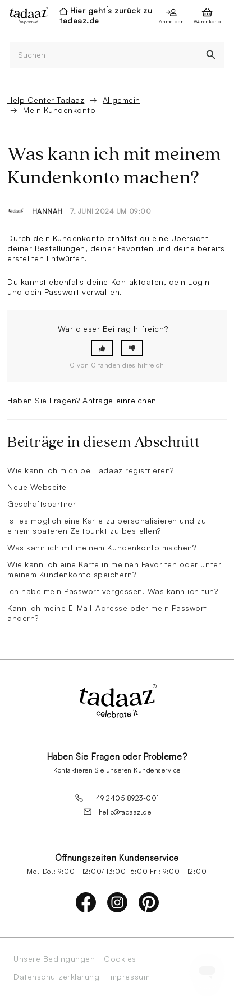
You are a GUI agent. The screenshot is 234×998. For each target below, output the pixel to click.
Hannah (47, 211)
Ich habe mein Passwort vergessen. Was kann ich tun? (112, 591)
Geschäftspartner (41, 504)
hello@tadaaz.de (117, 811)
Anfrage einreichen (119, 400)
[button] (102, 348)
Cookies (120, 958)
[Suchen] (104, 55)
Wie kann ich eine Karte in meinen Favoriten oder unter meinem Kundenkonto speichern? (114, 569)
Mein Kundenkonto (59, 110)
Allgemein (121, 100)
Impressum (129, 976)
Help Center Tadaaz (45, 100)
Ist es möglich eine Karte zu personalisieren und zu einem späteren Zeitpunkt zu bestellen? (107, 525)
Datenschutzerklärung (56, 976)
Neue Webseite (37, 487)
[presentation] (26, 15)
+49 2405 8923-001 (117, 797)
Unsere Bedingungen (54, 958)
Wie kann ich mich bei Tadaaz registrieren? (90, 470)
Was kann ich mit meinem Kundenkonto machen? (101, 547)
